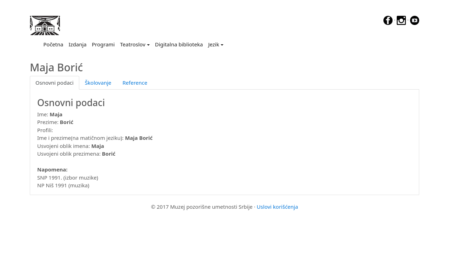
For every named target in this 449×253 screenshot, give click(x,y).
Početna (54, 44)
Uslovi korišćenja (277, 206)
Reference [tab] (134, 82)
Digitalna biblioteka (179, 44)
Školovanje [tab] (98, 82)
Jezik (213, 44)
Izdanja (77, 44)
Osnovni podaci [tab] (54, 82)
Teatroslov (132, 44)
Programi (103, 44)
